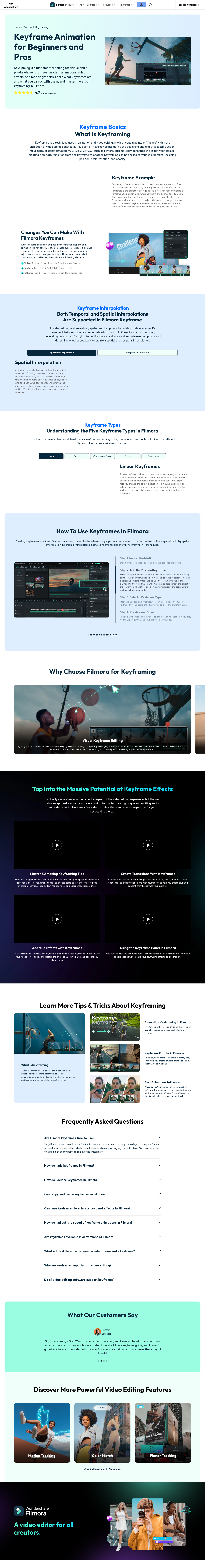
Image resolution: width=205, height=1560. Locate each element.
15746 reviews (48, 94)
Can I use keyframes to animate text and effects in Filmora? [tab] (102, 1239)
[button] (98, 1397)
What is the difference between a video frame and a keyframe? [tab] (102, 1284)
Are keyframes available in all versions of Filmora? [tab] (102, 1269)
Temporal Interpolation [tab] (126, 353)
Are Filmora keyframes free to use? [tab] (102, 1164)
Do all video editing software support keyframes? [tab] (102, 1315)
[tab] (155, 565)
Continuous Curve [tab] (102, 457)
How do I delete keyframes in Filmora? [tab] (102, 1208)
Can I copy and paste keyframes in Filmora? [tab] (102, 1223)
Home (17, 27)
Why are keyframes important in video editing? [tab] (102, 1300)
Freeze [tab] (132, 457)
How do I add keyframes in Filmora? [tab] (102, 1193)
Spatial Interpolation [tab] (79, 353)
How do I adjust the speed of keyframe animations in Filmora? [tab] (102, 1254)
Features (30, 27)
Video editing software (85, 150)
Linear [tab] (42, 457)
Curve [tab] (72, 457)
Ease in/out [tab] (162, 457)
